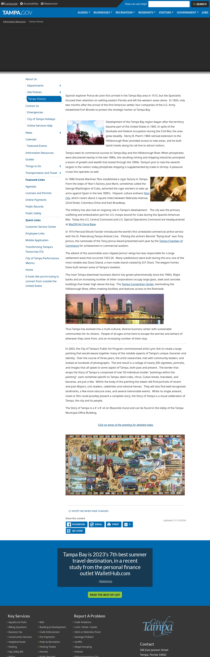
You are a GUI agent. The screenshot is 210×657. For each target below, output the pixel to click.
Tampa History (37, 99)
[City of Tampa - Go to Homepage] (17, 12)
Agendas (31, 186)
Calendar (31, 139)
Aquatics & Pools (17, 622)
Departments (35, 85)
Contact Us (32, 106)
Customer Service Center (41, 227)
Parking (13, 646)
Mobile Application (37, 240)
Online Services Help (39, 125)
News (29, 132)
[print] (113, 524)
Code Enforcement (50, 632)
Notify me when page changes (88, 511)
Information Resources (14, 21)
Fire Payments (47, 636)
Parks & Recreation (50, 641)
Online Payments (36, 200)
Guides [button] (83, 12)
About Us (31, 79)
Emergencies (35, 112)
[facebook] (76, 524)
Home (29, 270)
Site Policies (34, 92)
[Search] (200, 4)
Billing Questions (18, 627)
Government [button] (186, 12)
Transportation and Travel (41, 173)
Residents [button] (145, 12)
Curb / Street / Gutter (86, 627)
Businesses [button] (102, 12)
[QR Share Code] (75, 531)
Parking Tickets (48, 646)
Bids (42, 622)
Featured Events (37, 146)
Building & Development (53, 627)
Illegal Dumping (83, 646)
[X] (128, 524)
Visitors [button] (165, 12)
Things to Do (33, 166)
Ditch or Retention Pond (88, 632)
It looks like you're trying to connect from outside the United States (42, 281)
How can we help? (136, 4)
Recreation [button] (124, 12)
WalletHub (105, 581)
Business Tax (15, 632)
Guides (30, 159)
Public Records (35, 206)
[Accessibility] (29, 3)
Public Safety (33, 213)
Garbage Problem (84, 636)
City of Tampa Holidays (41, 119)
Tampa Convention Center (137, 284)
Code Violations (83, 622)
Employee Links (35, 233)
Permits (44, 651)
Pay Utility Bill (16, 651)
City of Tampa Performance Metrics (42, 260)
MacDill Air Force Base (82, 224)
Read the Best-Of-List (105, 595)
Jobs (205, 12)
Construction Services (20, 636)
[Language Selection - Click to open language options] (9, 3)
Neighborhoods (17, 641)
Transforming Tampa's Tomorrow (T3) (39, 249)
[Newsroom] (49, 3)
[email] (97, 524)
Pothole (79, 651)
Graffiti (78, 641)
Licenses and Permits (39, 193)
